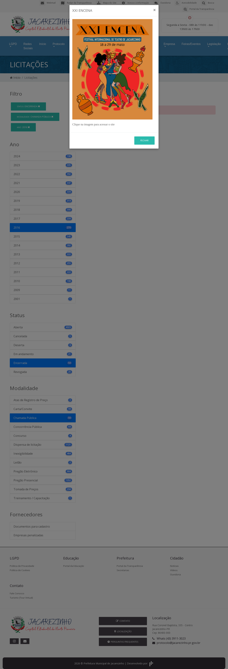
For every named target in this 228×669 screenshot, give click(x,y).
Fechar (144, 140)
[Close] (154, 10)
